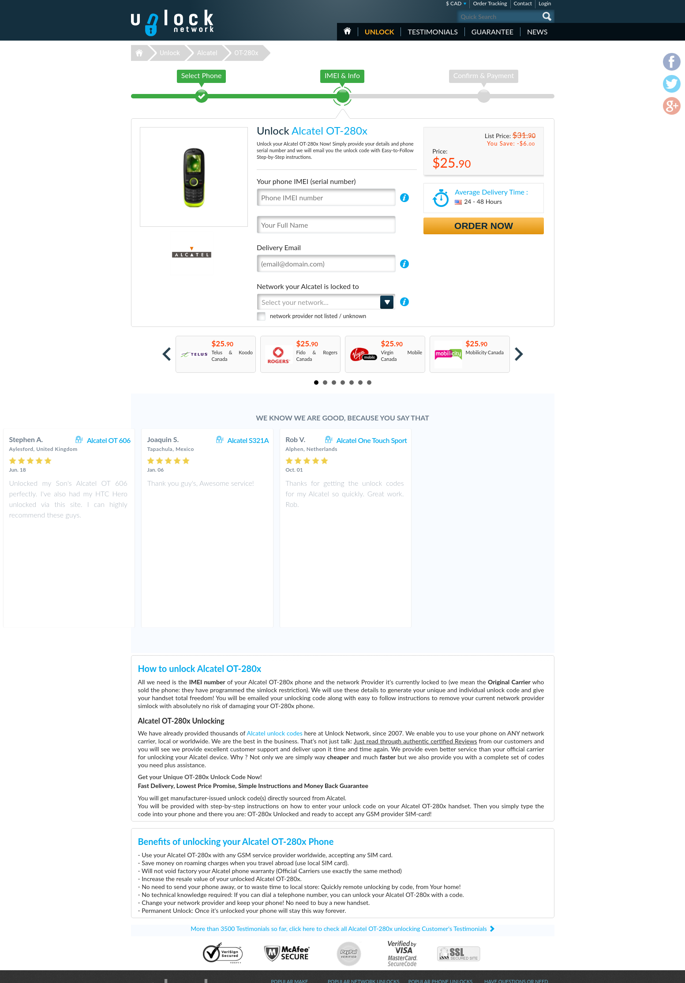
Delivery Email (279, 247)
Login (545, 3)
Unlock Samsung (288, 905)
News (537, 31)
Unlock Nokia (285, 939)
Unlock (379, 31)
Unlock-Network (172, 23)
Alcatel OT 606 (244, 440)
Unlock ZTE (283, 919)
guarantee (492, 31)
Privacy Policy (498, 911)
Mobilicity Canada (485, 352)
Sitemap (493, 918)
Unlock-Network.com (172, 892)
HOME (347, 30)
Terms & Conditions (505, 905)
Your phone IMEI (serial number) (306, 181)
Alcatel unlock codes (275, 633)
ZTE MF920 (421, 899)
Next (519, 354)
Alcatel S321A (383, 440)
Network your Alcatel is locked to (308, 286)
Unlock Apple (285, 912)
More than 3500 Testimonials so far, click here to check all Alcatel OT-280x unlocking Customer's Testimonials (339, 829)
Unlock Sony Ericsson (293, 932)
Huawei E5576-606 (429, 905)
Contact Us (496, 898)
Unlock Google (286, 945)
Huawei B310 (423, 892)
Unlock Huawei (287, 899)
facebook (512, 972)
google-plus (547, 972)
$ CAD (453, 3)
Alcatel (207, 53)
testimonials (432, 31)
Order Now (483, 226)
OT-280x (246, 53)
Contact (523, 3)
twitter (530, 972)
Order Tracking (490, 3)
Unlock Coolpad (288, 925)
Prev (166, 354)
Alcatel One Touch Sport (507, 440)
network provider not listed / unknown (318, 315)
